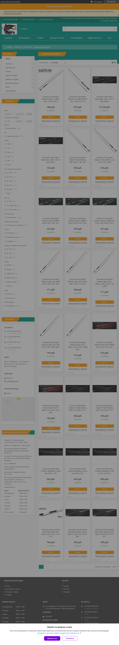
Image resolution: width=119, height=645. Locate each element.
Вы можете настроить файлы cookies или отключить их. (59, 633)
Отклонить (70, 638)
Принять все (52, 638)
